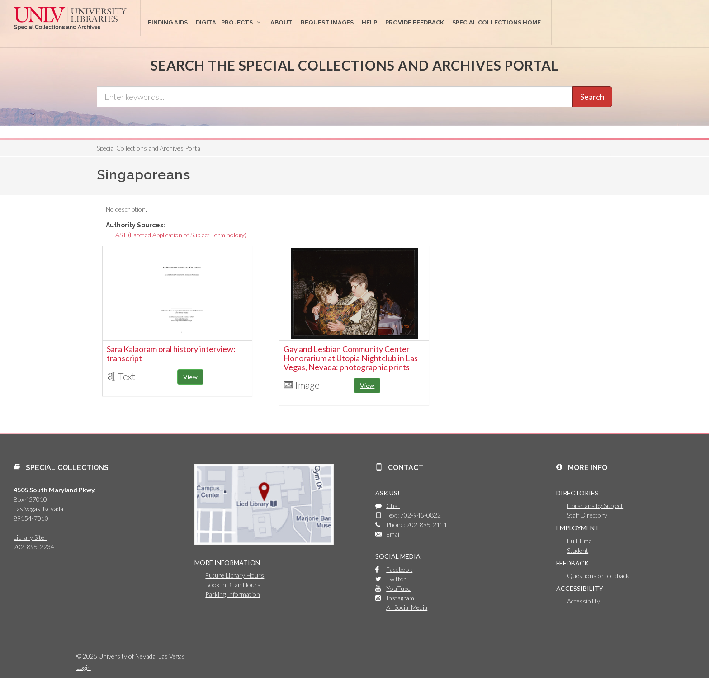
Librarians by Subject (595, 505)
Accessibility (583, 601)
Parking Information (232, 594)
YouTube (398, 588)
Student (577, 550)
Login (83, 667)
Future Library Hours (234, 575)
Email (393, 534)
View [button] (190, 377)
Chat (393, 505)
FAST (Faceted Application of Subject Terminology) (179, 235)
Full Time (579, 541)
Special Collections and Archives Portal (149, 148)
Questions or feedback (598, 575)
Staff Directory (587, 515)
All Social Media (406, 607)
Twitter (396, 579)
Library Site (30, 537)
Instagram (400, 598)
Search (592, 97)
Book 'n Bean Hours (232, 585)
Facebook (399, 569)
